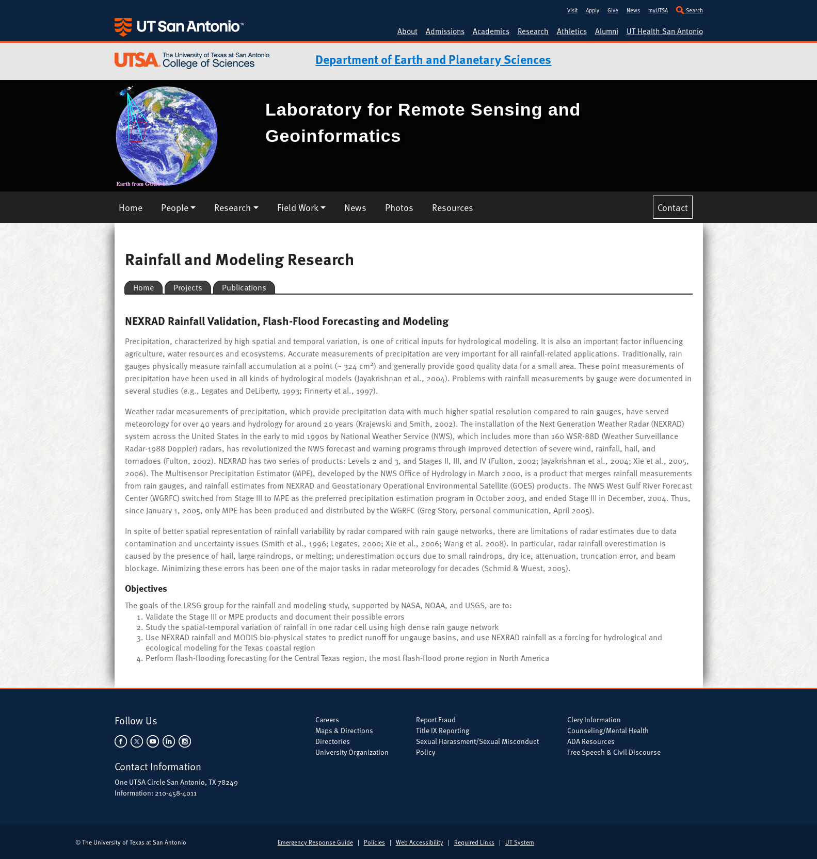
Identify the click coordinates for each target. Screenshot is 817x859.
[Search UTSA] (689, 8)
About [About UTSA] (407, 31)
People (174, 207)
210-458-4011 (176, 792)
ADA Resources (591, 741)
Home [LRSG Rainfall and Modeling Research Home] (143, 287)
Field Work (297, 207)
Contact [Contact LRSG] (673, 207)
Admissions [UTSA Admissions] (445, 31)
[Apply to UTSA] (592, 8)
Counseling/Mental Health (608, 730)
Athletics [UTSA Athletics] (572, 31)
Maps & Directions (344, 730)
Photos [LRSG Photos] (399, 207)
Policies (374, 842)
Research (232, 207)
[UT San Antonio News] (633, 8)
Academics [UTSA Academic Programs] (491, 31)
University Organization (352, 752)
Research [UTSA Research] (533, 31)
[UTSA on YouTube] (153, 740)
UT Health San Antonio (665, 31)
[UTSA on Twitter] (137, 740)
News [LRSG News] (355, 207)
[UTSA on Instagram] (184, 740)
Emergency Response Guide (315, 842)
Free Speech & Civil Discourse (614, 752)
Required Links (474, 842)
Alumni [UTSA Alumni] (606, 31)
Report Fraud (436, 719)
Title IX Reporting (442, 730)
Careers (327, 719)
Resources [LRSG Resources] (452, 207)
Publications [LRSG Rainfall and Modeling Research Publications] (244, 287)
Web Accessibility (419, 842)
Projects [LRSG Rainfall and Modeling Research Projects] (187, 287)
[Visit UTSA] (572, 8)
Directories (332, 741)
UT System (519, 842)
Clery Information (594, 719)
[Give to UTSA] (612, 8)
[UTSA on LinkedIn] (169, 740)
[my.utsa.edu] (658, 8)
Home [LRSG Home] (130, 207)
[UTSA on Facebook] (122, 740)
